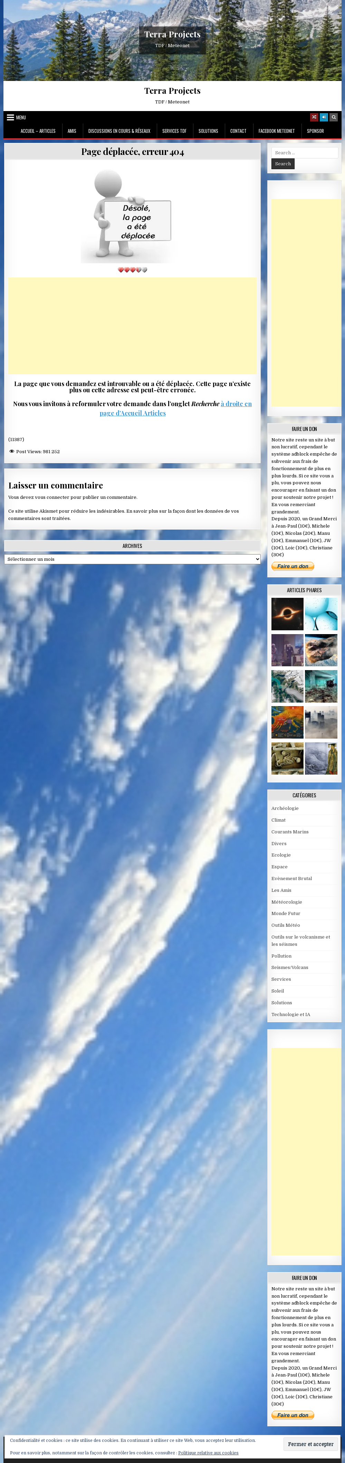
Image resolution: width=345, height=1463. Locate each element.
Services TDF (174, 130)
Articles (154, 413)
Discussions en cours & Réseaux (119, 130)
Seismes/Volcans (289, 967)
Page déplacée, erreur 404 (132, 151)
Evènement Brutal (291, 878)
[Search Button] (333, 117)
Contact (238, 130)
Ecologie (281, 855)
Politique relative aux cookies (208, 1453)
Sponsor (315, 130)
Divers (279, 843)
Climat (278, 820)
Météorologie (286, 902)
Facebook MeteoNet (277, 130)
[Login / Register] (324, 117)
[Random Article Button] (314, 117)
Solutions (208, 130)
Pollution (281, 956)
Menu (21, 117)
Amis (72, 130)
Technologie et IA (290, 1014)
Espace (279, 866)
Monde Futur (285, 913)
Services (281, 979)
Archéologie (285, 808)
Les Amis (281, 890)
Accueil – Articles (38, 130)
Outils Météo (285, 925)
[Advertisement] (132, 325)
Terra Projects (172, 34)
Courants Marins (290, 831)
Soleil (277, 991)
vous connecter (52, 497)
